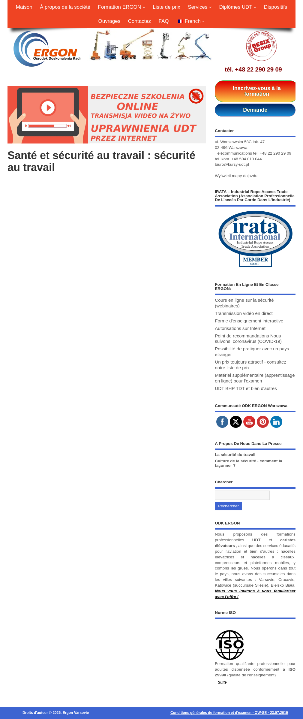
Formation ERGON (121, 7)
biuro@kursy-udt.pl (232, 164)
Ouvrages (109, 21)
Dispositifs (275, 7)
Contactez (139, 21)
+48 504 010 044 (246, 159)
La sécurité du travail (235, 454)
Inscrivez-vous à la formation (257, 91)
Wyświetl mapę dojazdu (236, 176)
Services (200, 7)
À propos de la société (65, 7)
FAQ (163, 21)
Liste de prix (166, 7)
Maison (24, 7)
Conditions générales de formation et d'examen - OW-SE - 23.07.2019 (229, 713)
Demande (255, 110)
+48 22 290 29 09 (258, 69)
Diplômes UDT (237, 7)
